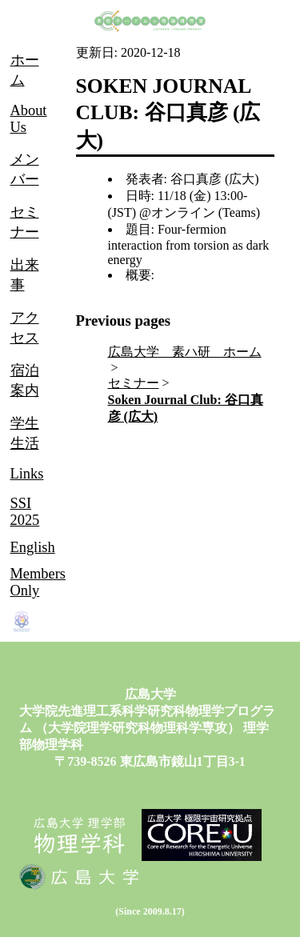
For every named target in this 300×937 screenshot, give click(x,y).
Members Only (38, 582)
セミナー (133, 383)
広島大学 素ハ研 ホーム (185, 351)
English (32, 547)
